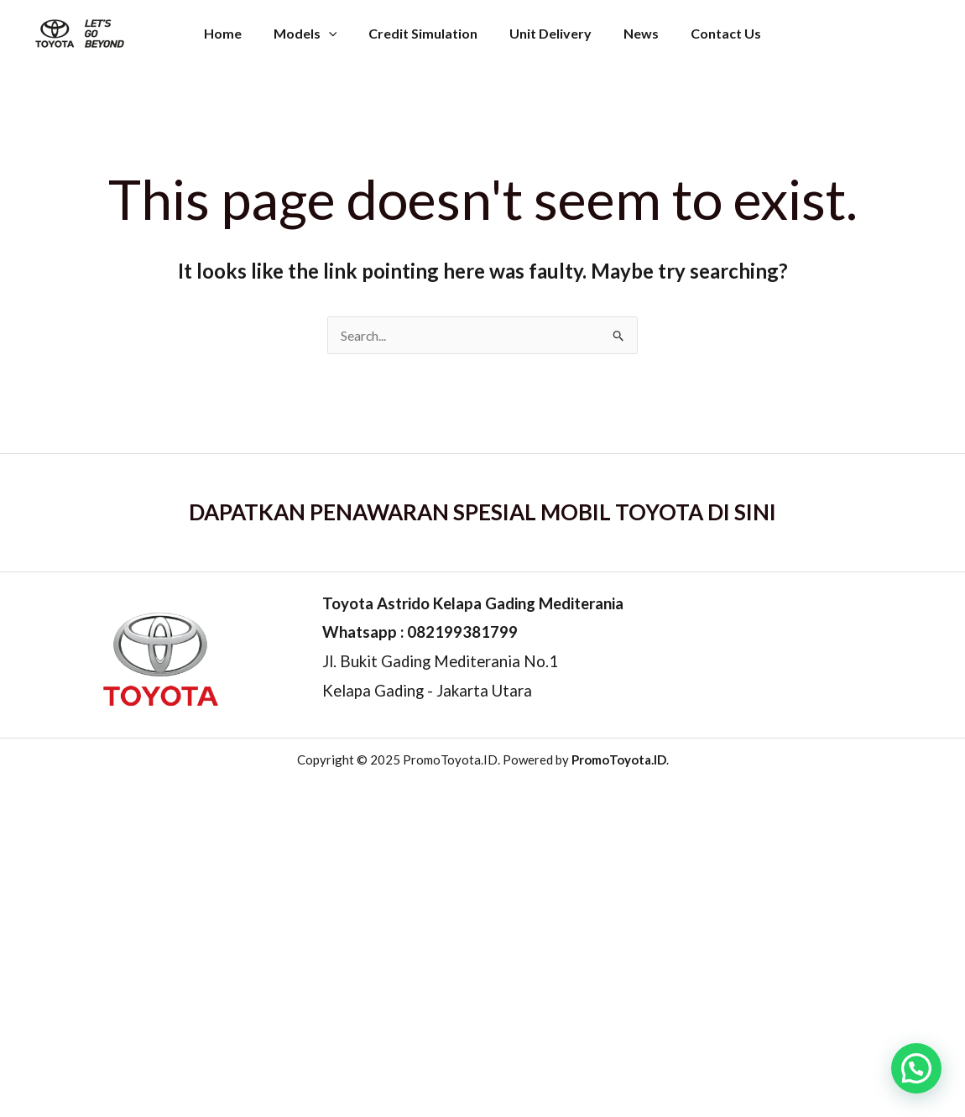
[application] (336, 30)
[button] (916, 1068)
